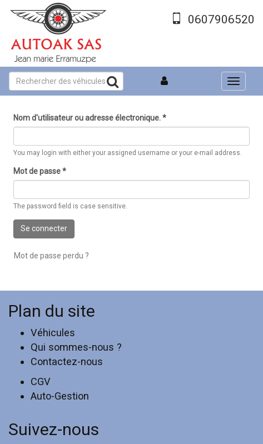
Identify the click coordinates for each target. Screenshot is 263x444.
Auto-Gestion (60, 396)
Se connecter (44, 228)
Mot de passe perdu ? (51, 255)
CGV (41, 381)
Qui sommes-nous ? (76, 347)
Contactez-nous (67, 361)
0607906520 (221, 19)
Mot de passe (39, 171)
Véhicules (53, 332)
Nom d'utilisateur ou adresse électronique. (89, 117)
